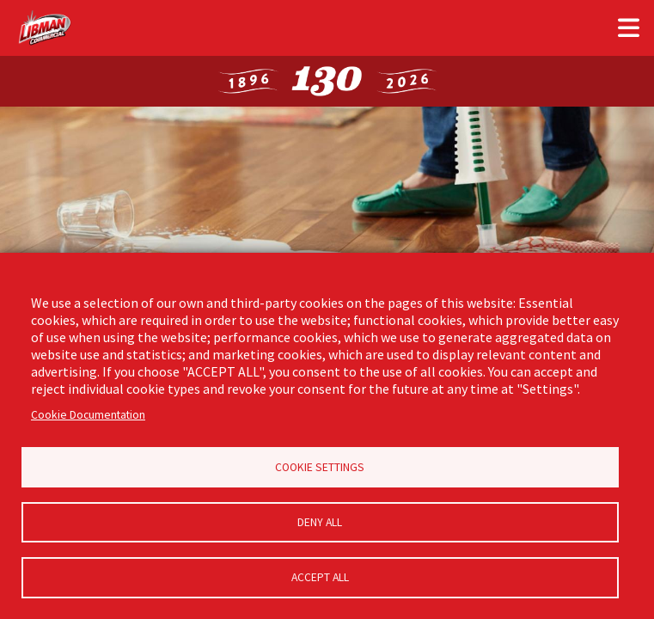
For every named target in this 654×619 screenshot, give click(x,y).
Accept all (320, 577)
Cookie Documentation (88, 412)
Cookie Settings (319, 465)
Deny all (319, 521)
